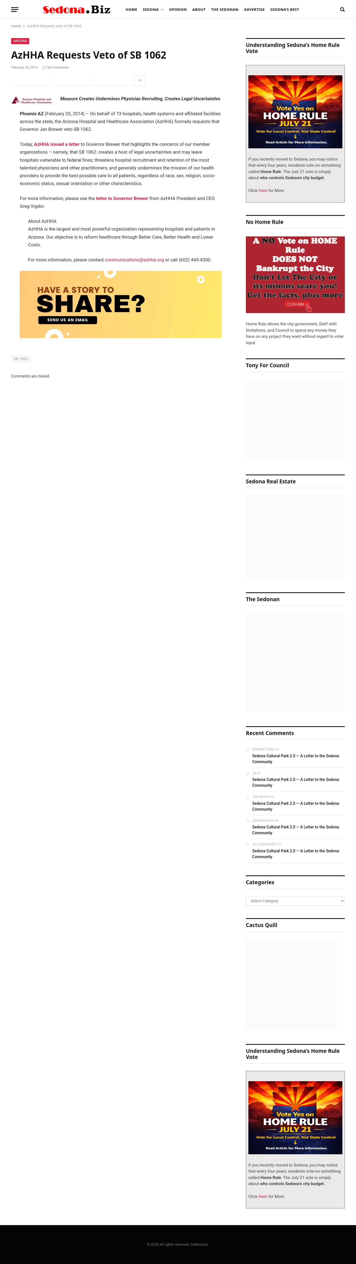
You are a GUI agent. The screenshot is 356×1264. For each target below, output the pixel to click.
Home (131, 9)
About (199, 9)
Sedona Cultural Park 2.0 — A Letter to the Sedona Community (295, 759)
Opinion (178, 9)
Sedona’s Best (284, 9)
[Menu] (14, 9)
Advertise (254, 9)
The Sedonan (224, 9)
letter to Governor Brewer (122, 198)
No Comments (56, 67)
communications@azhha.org (134, 260)
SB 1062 (21, 359)
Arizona (20, 41)
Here (262, 190)
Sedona (151, 9)
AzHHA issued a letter (57, 144)
